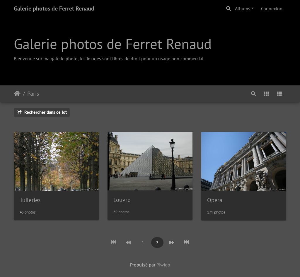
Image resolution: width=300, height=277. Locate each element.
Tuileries (30, 200)
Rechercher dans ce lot (42, 112)
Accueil (17, 93)
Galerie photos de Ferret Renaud (54, 8)
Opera (214, 200)
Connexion (271, 8)
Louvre (121, 200)
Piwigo (163, 265)
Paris (33, 93)
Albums (242, 8)
